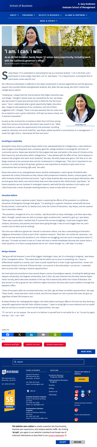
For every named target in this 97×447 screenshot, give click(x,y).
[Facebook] (8, 334)
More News (86, 351)
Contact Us (53, 391)
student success (33, 344)
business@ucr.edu (37, 384)
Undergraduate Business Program (59, 381)
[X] (19, 334)
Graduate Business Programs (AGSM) (57, 376)
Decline (77, 442)
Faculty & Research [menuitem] (49, 15)
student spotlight (11, 344)
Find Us (32, 391)
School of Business (36, 5)
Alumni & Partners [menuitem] (75, 15)
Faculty (52, 385)
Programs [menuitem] (27, 15)
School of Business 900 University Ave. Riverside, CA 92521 (33, 376)
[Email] (43, 334)
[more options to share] (67, 334)
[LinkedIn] (31, 334)
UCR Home (53, 395)
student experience (54, 344)
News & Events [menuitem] (47, 21)
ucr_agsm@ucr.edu (37, 404)
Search (20, 362)
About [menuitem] (13, 15)
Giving (52, 388)
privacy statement (56, 435)
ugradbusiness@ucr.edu (39, 418)
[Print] (55, 334)
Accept (63, 442)
